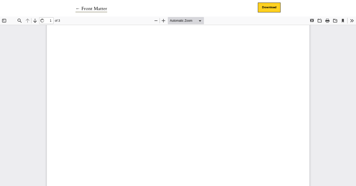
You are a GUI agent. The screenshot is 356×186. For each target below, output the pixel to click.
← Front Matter (91, 8)
